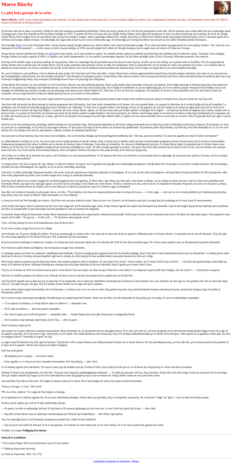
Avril (51, 53)
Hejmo (135, 461)
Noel (18, 45)
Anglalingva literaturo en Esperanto (111, 461)
